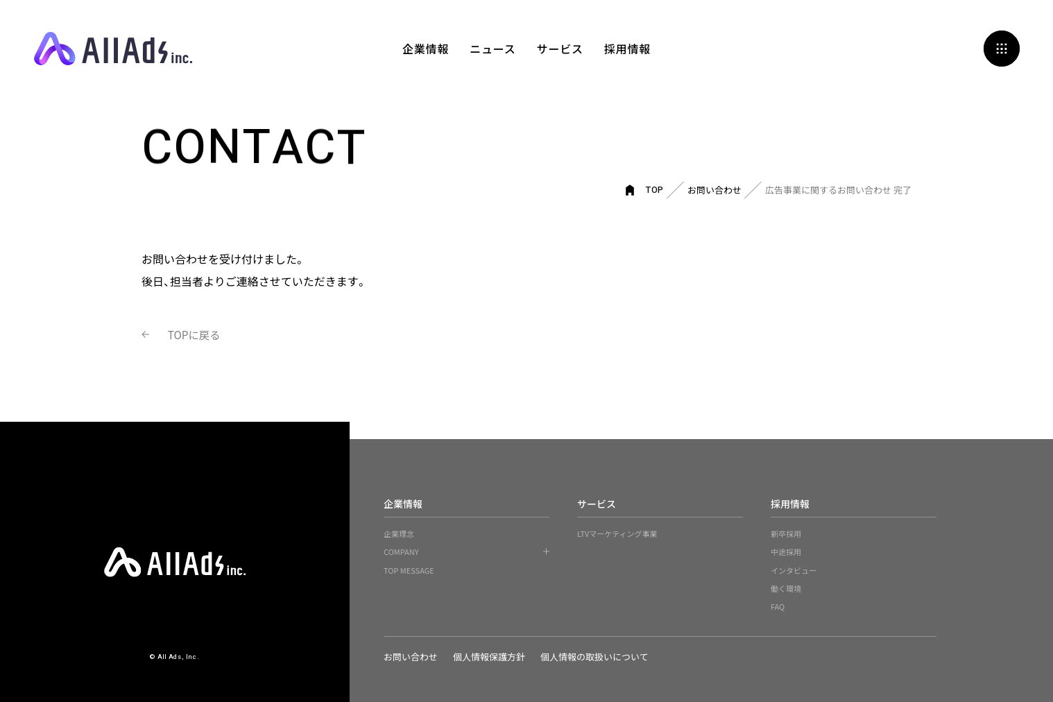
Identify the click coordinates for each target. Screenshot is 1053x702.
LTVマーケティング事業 (617, 533)
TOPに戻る (196, 334)
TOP (655, 189)
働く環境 (786, 588)
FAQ (778, 606)
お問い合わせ (714, 189)
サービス (560, 48)
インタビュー (793, 570)
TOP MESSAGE (409, 570)
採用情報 (627, 48)
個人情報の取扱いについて (599, 656)
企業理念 (399, 533)
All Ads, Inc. (113, 48)
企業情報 (425, 48)
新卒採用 (786, 533)
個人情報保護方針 (491, 656)
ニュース (492, 48)
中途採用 (786, 551)
